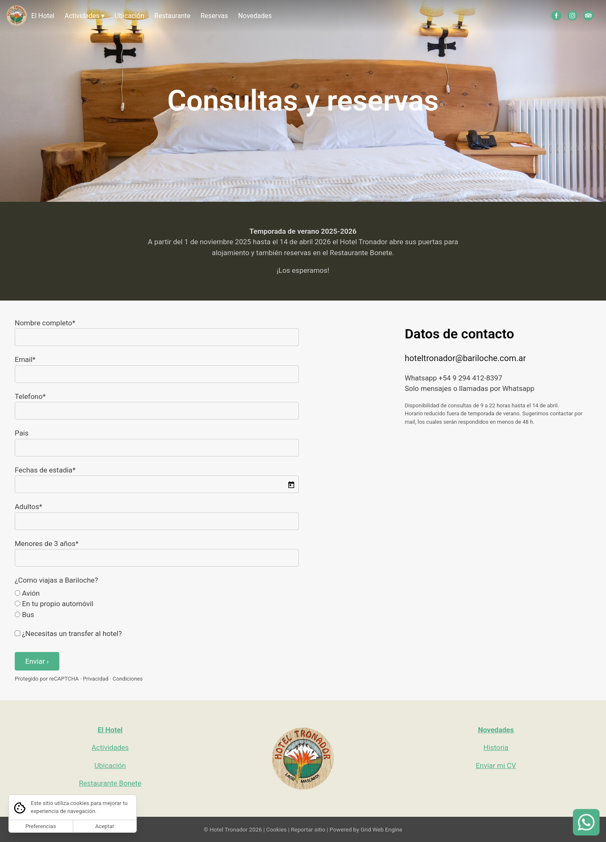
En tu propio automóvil (54, 603)
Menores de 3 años (45, 543)
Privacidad (96, 679)
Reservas (214, 16)
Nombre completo (43, 323)
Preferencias (40, 826)
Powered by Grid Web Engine (366, 829)
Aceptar (104, 826)
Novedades (255, 16)
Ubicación (129, 16)
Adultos (27, 506)
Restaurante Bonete (110, 783)
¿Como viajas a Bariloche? (56, 580)
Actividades (110, 747)
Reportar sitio (308, 829)
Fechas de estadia (43, 470)
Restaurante (172, 16)
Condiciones (128, 679)
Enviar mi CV (496, 765)
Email (23, 359)
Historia (496, 747)
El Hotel (42, 16)
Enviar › (37, 661)
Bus (24, 614)
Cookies (276, 829)
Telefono (29, 396)
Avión (27, 593)
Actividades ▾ (84, 16)
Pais (22, 433)
